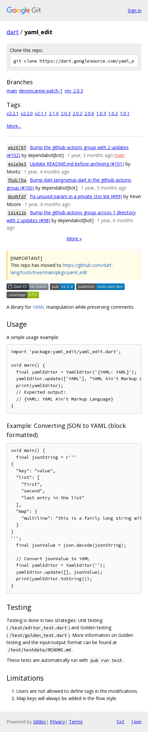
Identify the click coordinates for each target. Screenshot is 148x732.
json (136, 721)
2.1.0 (54, 113)
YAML (38, 307)
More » (74, 238)
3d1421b (17, 213)
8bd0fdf (17, 196)
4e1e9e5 (17, 164)
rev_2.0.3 (74, 91)
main (12, 91)
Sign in (134, 10)
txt (120, 721)
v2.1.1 (41, 113)
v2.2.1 (13, 113)
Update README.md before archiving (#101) (77, 164)
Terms (76, 722)
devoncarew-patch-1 (41, 91)
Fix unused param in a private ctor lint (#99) (76, 196)
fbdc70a (17, 180)
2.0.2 (77, 113)
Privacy (57, 722)
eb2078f (17, 147)
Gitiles (39, 722)
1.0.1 (125, 113)
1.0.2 (113, 113)
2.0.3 (66, 113)
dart (13, 32)
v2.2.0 (27, 113)
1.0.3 (101, 113)
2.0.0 (89, 113)
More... (14, 126)
